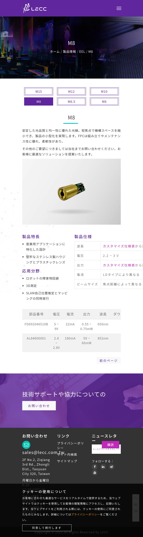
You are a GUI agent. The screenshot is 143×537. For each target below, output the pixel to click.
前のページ (109, 360)
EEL (82, 51)
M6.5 (71, 101)
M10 (104, 91)
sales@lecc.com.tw (43, 452)
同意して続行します (47, 528)
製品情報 (69, 51)
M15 (39, 91)
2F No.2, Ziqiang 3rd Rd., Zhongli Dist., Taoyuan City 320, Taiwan (36, 466)
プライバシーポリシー (85, 514)
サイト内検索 (67, 454)
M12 (71, 91)
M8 (90, 51)
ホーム (55, 51)
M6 (104, 101)
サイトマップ (67, 461)
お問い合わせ (39, 405)
